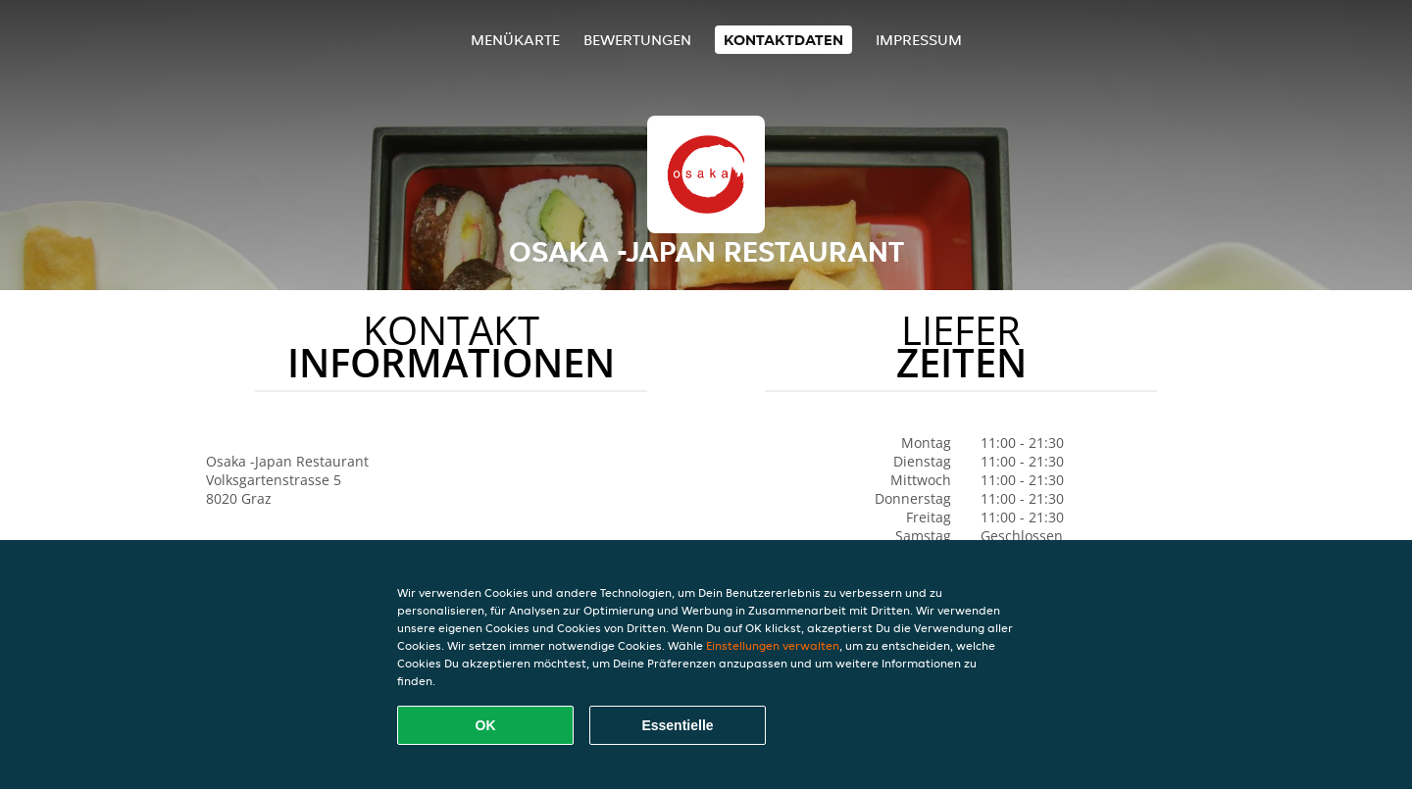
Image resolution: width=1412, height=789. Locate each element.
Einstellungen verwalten (772, 645)
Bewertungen (637, 39)
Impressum (919, 39)
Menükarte (515, 39)
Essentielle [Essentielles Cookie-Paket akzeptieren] (677, 725)
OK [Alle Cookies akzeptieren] (486, 725)
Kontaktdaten (783, 39)
